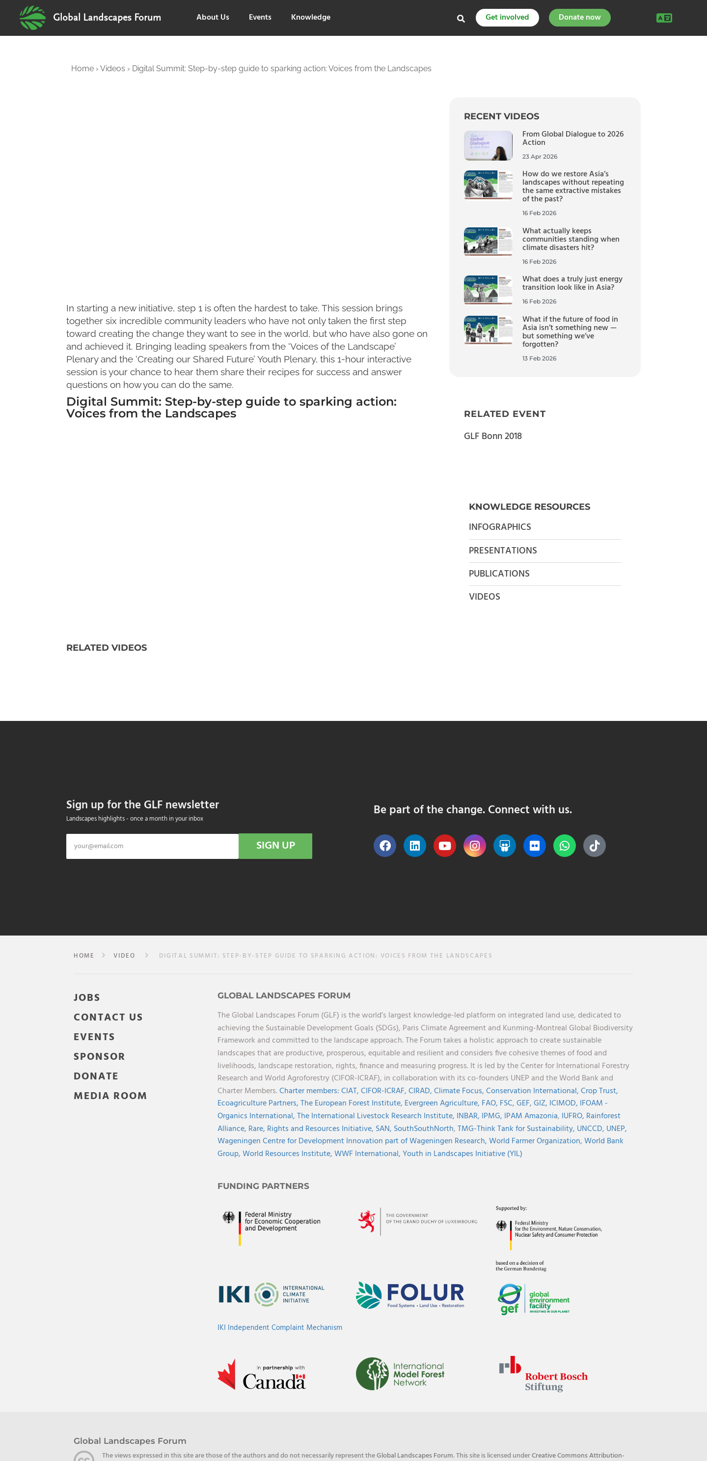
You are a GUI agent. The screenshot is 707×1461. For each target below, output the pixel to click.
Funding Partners (263, 1186)
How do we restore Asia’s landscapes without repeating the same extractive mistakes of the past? (573, 187)
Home (82, 68)
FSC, (508, 1103)
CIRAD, (421, 1091)
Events (260, 18)
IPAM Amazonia (531, 1116)
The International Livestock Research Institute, (377, 1116)
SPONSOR (100, 1057)
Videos (112, 68)
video (124, 956)
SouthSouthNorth (424, 1129)
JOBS (87, 998)
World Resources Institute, (288, 1154)
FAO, (491, 1103)
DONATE (96, 1077)
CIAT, (351, 1091)
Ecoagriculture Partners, (259, 1103)
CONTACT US (108, 1018)
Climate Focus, (460, 1091)
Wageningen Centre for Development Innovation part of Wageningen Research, (353, 1141)
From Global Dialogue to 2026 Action (573, 138)
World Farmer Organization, (536, 1141)
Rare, (257, 1129)
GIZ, (541, 1103)
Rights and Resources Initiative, (321, 1129)
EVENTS (94, 1037)
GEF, (525, 1103)
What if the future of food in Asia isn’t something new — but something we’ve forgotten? (570, 332)
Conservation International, (533, 1091)
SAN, (385, 1129)
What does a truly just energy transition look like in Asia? (572, 283)
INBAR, (469, 1116)
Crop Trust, (599, 1091)
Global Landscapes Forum (107, 17)
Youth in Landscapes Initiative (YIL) (462, 1154)
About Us (212, 18)
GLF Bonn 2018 (493, 436)
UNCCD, (591, 1129)
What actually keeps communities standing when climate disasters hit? (571, 239)
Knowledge (310, 18)
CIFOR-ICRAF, (384, 1091)
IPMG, (493, 1116)
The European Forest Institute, (352, 1103)
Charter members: (309, 1091)
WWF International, (368, 1154)
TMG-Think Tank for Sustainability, (517, 1129)
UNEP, (616, 1129)
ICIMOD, (564, 1103)
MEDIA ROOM (111, 1096)
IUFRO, (574, 1116)
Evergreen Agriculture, (443, 1103)
